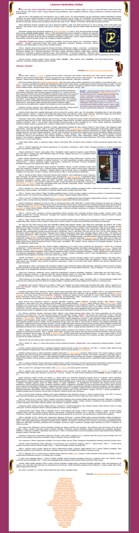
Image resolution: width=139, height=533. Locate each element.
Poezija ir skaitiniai (64, 523)
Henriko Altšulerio (36, 206)
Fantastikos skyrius (66, 478)
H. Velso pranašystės (64, 481)
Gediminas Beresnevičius (109, 92)
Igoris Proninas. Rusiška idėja (65, 517)
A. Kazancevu (33, 236)
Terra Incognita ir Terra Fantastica (64, 498)
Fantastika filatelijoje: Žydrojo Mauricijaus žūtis (64, 502)
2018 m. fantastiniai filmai (64, 485)
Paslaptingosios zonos (64, 483)
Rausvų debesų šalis (65, 520)
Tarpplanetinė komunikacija (64, 486)
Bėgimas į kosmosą (64, 480)
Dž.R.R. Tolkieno (61, 368)
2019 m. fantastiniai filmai (64, 518)
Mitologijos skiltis (64, 525)
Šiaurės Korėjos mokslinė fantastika (64, 508)
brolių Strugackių (90, 238)
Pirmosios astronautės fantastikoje (64, 507)
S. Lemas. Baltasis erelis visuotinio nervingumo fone (65, 503)
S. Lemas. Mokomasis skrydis (64, 491)
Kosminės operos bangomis (64, 488)
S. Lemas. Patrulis (64, 522)
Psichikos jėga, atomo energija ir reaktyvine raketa (65, 505)
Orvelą (118, 228)
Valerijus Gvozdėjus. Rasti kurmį (65, 510)
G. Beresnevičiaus (60, 198)
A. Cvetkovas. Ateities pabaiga (64, 490)
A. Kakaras (31, 183)
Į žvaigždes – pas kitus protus (65, 493)
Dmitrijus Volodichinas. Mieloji (65, 515)
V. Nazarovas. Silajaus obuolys (64, 512)
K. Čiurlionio (40, 75)
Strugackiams (106, 248)
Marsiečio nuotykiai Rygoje (65, 513)
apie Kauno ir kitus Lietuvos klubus (99, 70)
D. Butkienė (103, 371)
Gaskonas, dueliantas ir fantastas (64, 497)
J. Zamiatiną (82, 303)
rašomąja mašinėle (73, 177)
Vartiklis (64, 527)
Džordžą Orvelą (110, 303)
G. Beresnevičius (76, 129)
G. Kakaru (91, 115)
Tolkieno (76, 453)
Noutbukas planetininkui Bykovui (65, 495)
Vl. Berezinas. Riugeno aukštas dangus (64, 500)
